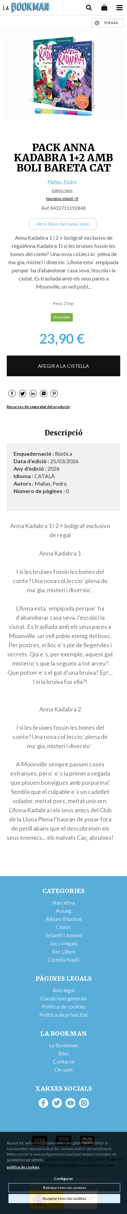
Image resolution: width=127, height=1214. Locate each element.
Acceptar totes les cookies (64, 1198)
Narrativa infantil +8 (62, 199)
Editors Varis (62, 190)
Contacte (64, 1061)
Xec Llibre (63, 951)
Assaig (63, 910)
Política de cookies (64, 1006)
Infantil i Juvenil (64, 935)
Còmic (63, 927)
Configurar (63, 1178)
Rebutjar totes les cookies (64, 1187)
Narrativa (63, 902)
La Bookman (63, 1045)
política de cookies (23, 1167)
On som (63, 1069)
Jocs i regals (63, 943)
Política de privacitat (63, 1014)
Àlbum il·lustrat (64, 919)
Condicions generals (63, 998)
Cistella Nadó (64, 959)
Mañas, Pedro (62, 181)
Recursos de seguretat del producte (38, 406)
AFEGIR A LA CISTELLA (63, 366)
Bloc (63, 1053)
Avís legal (63, 990)
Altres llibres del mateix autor (62, 224)
